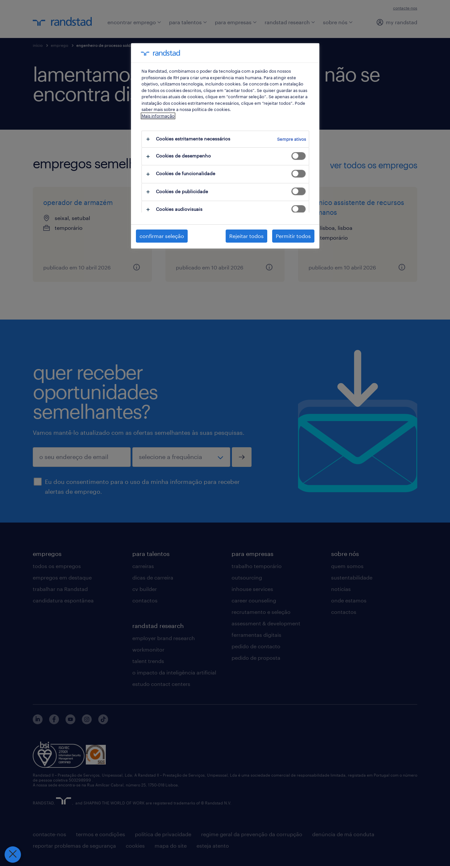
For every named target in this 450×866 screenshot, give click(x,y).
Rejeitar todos (246, 236)
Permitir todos (293, 236)
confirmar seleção (162, 236)
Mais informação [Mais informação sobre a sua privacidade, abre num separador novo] (158, 116)
